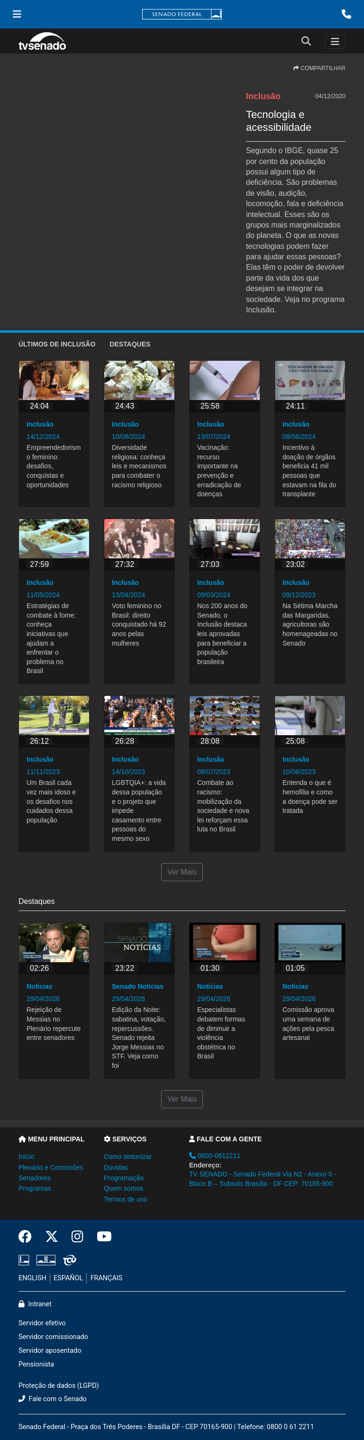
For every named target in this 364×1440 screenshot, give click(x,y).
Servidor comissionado (53, 1337)
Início (26, 1156)
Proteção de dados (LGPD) (58, 1386)
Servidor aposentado (49, 1351)
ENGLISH (32, 1278)
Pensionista (36, 1364)
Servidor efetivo (42, 1323)
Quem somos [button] (123, 1188)
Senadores (34, 1178)
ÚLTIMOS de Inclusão (56, 344)
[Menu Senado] (17, 14)
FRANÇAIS (107, 1278)
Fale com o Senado (52, 1399)
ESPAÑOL (68, 1278)
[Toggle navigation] (335, 42)
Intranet (35, 1304)
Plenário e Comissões (50, 1167)
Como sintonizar (128, 1156)
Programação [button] (124, 1178)
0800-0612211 (214, 1155)
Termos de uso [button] (125, 1199)
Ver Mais (182, 872)
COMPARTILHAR (319, 68)
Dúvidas (116, 1167)
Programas (34, 1188)
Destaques (129, 344)
